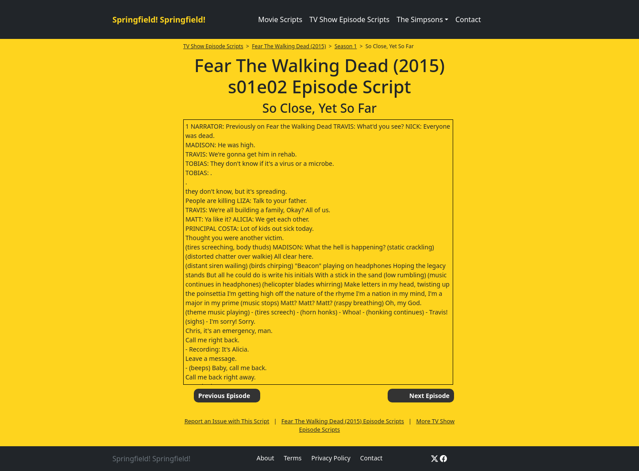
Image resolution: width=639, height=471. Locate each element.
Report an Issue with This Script (227, 421)
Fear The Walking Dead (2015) (289, 46)
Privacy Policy (330, 458)
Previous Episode (224, 395)
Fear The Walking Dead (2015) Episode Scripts (342, 421)
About (265, 458)
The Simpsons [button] (419, 19)
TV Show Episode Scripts (349, 19)
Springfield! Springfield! (158, 19)
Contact (468, 19)
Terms (292, 458)
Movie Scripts (280, 19)
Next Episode (429, 395)
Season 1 (346, 46)
